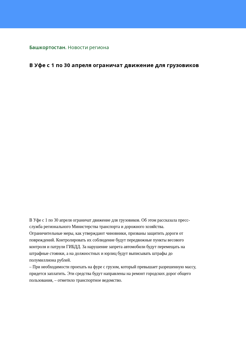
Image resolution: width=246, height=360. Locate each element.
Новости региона (88, 47)
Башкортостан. (48, 47)
